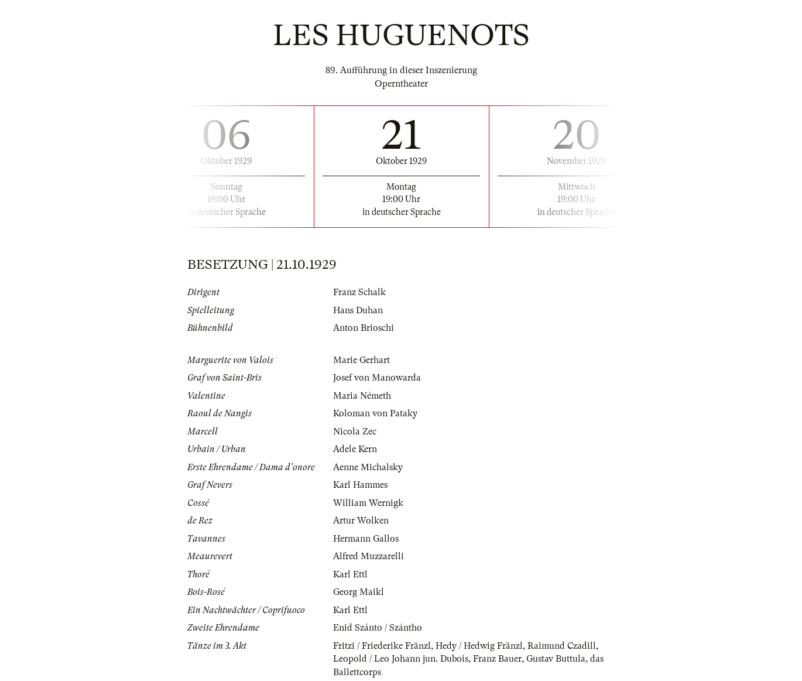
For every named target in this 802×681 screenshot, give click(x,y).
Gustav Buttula (555, 658)
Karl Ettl (350, 574)
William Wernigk (368, 503)
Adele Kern (355, 449)
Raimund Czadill (561, 646)
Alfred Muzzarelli (368, 556)
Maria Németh (362, 396)
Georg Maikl (358, 592)
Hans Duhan (358, 310)
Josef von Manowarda (377, 377)
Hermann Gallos (366, 538)
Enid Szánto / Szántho (377, 627)
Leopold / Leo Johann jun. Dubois (400, 658)
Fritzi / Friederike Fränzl (382, 646)
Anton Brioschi (363, 328)
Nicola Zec (354, 431)
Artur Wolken (361, 520)
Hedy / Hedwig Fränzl (479, 646)
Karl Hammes (360, 485)
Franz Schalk (359, 292)
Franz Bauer (497, 658)
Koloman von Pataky (375, 413)
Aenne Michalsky (368, 467)
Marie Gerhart (361, 360)
